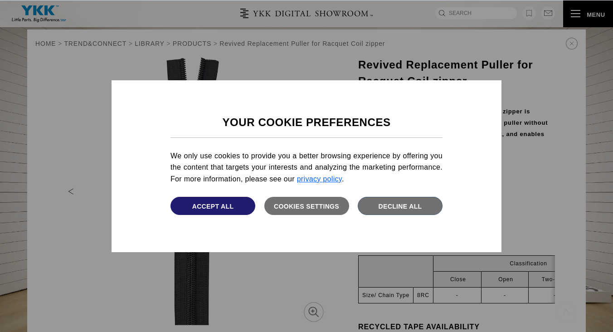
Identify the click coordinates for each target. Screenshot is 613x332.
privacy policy (319, 179)
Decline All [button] (400, 206)
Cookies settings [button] (306, 206)
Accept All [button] (213, 206)
